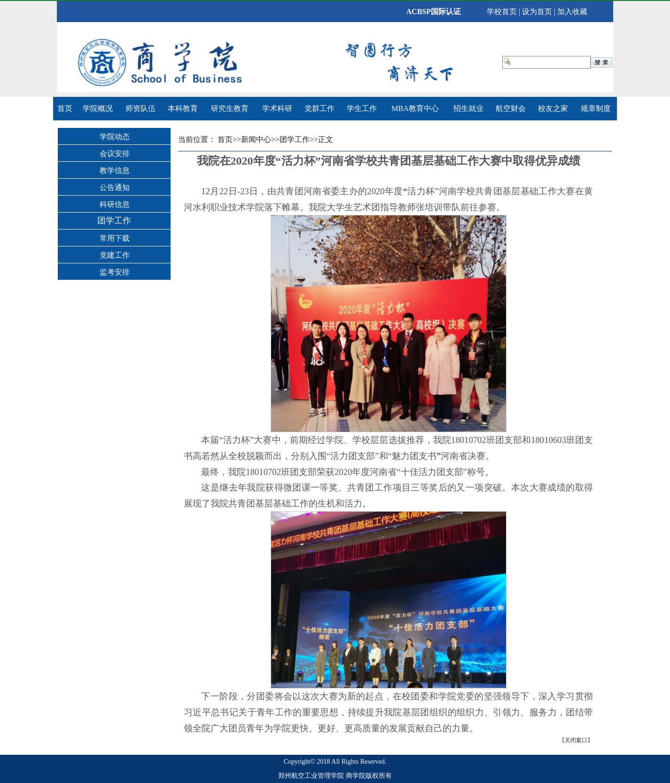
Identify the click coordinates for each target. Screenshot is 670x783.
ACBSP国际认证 (433, 12)
